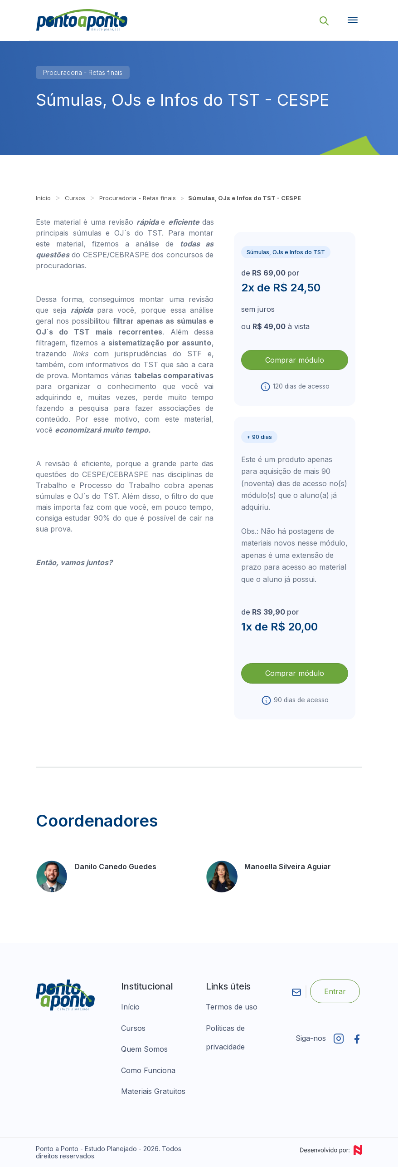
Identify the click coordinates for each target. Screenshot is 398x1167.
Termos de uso (231, 1006)
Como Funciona (148, 1070)
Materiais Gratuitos (153, 1091)
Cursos (75, 198)
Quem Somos (144, 1049)
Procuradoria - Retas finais (82, 72)
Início (43, 198)
